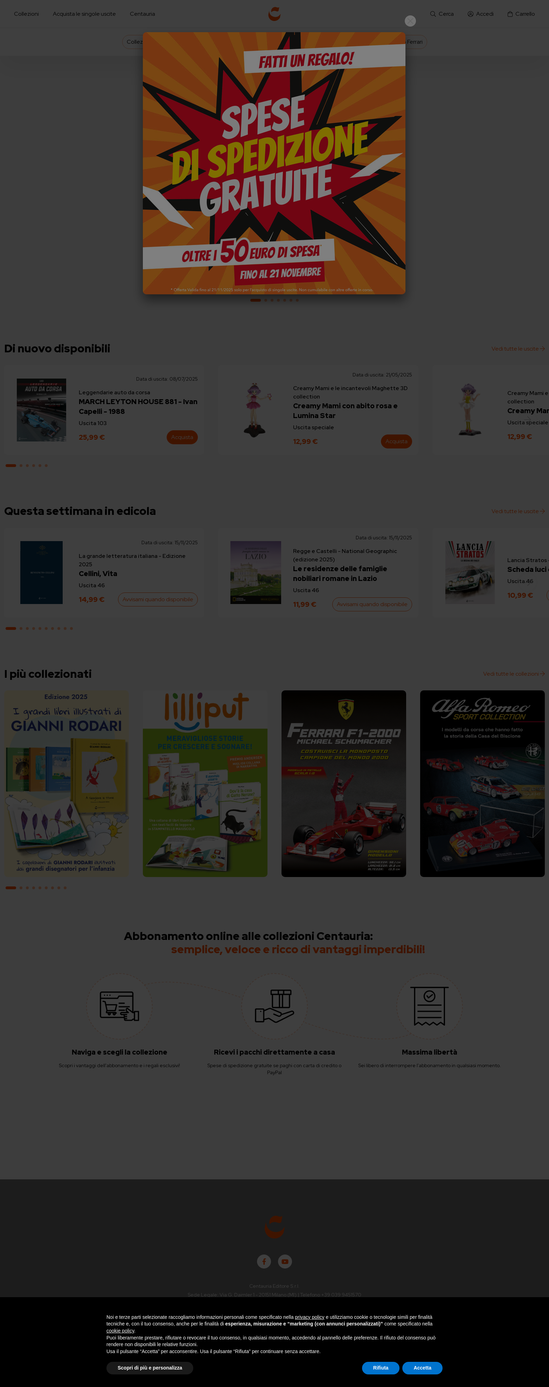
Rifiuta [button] (381, 1368)
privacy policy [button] (310, 1317)
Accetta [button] (422, 1368)
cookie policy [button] (120, 1331)
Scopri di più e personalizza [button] (150, 1368)
